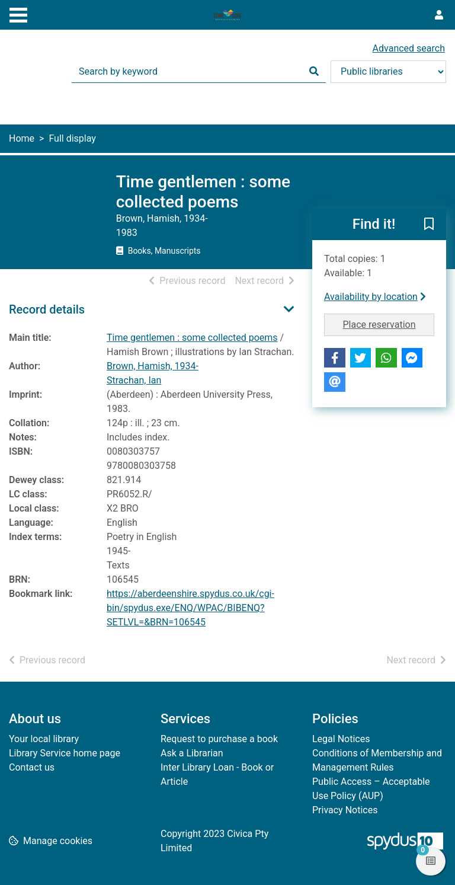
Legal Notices (341, 739)
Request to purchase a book (219, 739)
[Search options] (388, 71)
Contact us (32, 767)
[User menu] (439, 15)
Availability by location (375, 296)
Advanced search (409, 48)
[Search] (314, 71)
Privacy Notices (344, 810)
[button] (429, 225)
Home (21, 138)
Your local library (44, 739)
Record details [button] (47, 309)
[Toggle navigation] (18, 14)
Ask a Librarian (192, 753)
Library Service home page (64, 753)
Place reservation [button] (389, 323)
